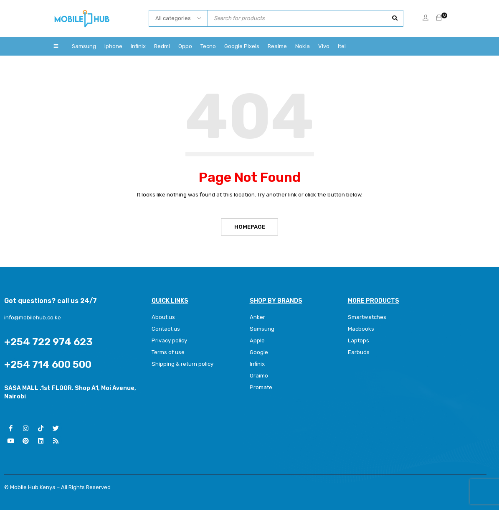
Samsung (262, 329)
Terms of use (168, 352)
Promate (261, 387)
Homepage (249, 227)
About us (163, 317)
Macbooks (361, 329)
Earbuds (359, 352)
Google (259, 352)
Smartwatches (367, 317)
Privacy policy (169, 340)
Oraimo (259, 375)
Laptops (358, 340)
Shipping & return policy (182, 364)
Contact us (166, 329)
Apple (257, 340)
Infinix (257, 364)
